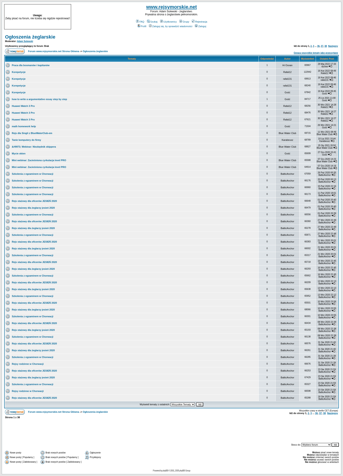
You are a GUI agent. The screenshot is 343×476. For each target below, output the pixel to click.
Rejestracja (199, 21)
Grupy (184, 21)
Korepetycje (19, 72)
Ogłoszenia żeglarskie (30, 37)
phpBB (165, 470)
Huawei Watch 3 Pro (23, 106)
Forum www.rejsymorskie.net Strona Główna (53, 51)
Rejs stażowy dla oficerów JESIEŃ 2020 (34, 201)
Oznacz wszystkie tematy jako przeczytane (316, 53)
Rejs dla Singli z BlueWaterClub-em (32, 133)
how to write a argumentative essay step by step (39, 99)
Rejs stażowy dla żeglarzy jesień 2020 (33, 207)
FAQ (140, 21)
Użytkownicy (168, 21)
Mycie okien (18, 153)
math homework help (24, 126)
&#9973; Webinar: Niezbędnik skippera (34, 146)
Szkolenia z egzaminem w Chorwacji (32, 174)
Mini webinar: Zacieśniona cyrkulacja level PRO (39, 160)
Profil (142, 26)
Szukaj (152, 21)
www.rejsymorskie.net (171, 7)
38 (325, 46)
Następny (333, 46)
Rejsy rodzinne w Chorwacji (28, 364)
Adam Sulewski (25, 41)
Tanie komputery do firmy (26, 140)
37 (322, 46)
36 (318, 46)
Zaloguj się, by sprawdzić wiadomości (170, 26)
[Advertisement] (297, 16)
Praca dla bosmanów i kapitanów (30, 65)
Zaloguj (200, 26)
